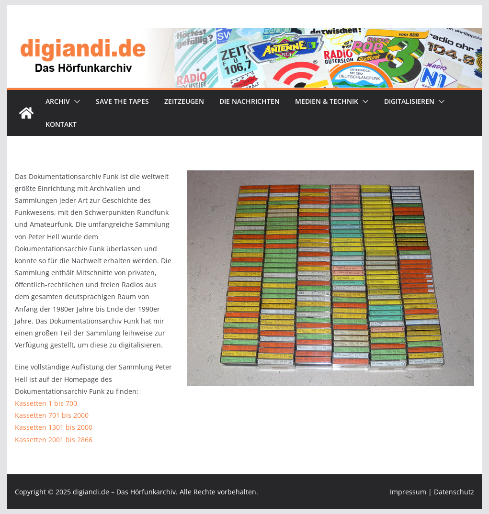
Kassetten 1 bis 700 (46, 403)
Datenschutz (454, 491)
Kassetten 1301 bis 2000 (53, 427)
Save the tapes (122, 101)
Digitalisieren (409, 101)
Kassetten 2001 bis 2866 (53, 439)
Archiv (57, 101)
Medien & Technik (326, 101)
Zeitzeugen (184, 101)
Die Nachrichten (249, 101)
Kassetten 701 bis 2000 (52, 415)
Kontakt (61, 124)
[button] (75, 101)
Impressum (408, 491)
